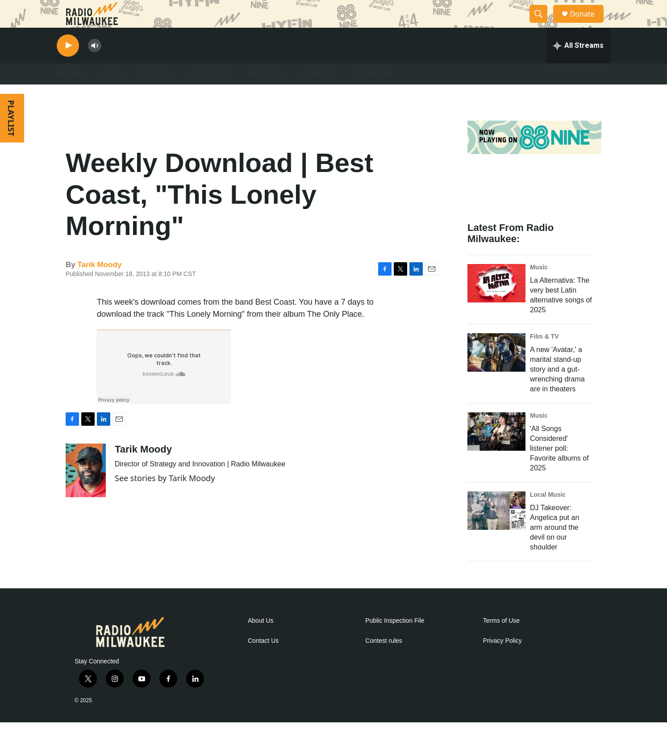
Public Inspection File (394, 640)
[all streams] (578, 65)
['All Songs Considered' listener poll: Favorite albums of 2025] (496, 451)
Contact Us (263, 660)
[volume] (94, 65)
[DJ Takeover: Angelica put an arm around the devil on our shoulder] (496, 530)
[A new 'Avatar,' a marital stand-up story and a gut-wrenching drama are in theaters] (496, 371)
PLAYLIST (11, 137)
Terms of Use (501, 640)
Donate (587, 23)
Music (539, 286)
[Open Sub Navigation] (88, 92)
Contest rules (383, 660)
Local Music (548, 513)
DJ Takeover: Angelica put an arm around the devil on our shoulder (554, 546)
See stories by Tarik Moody (165, 497)
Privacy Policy (502, 660)
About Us (261, 640)
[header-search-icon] (542, 24)
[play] (68, 65)
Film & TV (544, 355)
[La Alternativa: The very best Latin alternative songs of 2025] (496, 302)
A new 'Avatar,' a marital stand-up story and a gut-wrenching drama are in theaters (557, 388)
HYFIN (110, 92)
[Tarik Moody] (86, 489)
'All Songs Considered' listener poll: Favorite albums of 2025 (559, 467)
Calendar (373, 92)
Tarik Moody (99, 284)
